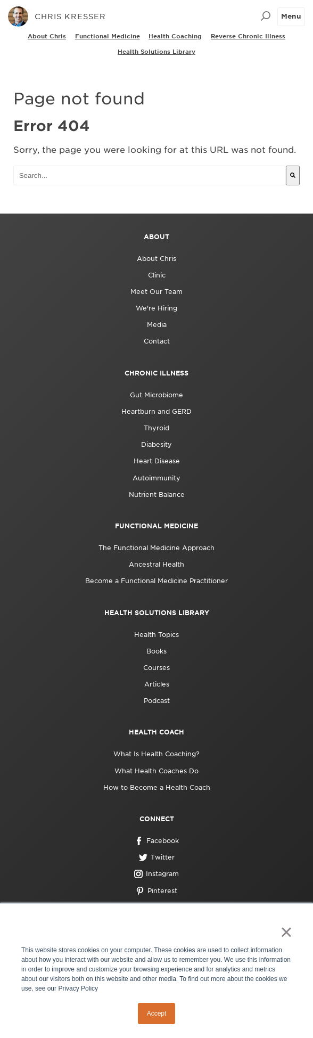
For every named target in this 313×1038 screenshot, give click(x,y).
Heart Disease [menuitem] (157, 461)
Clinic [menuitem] (157, 275)
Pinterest (156, 891)
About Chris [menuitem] (47, 36)
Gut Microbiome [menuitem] (156, 395)
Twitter (157, 857)
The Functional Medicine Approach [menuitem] (156, 548)
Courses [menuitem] (156, 668)
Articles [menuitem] (156, 684)
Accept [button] (157, 1013)
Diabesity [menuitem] (156, 444)
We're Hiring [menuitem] (156, 308)
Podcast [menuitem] (157, 701)
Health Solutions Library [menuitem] (156, 51)
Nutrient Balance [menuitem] (157, 494)
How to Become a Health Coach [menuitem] (156, 787)
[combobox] (149, 175)
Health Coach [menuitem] (156, 732)
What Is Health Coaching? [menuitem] (156, 754)
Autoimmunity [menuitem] (156, 478)
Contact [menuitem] (157, 341)
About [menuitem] (156, 237)
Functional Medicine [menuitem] (107, 36)
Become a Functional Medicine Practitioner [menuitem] (156, 581)
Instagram (156, 874)
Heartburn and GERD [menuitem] (156, 411)
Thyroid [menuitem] (156, 428)
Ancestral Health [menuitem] (156, 564)
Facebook (157, 841)
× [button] (286, 932)
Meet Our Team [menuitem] (156, 292)
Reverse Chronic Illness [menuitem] (248, 36)
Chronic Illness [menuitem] (156, 373)
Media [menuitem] (157, 325)
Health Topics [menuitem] (156, 635)
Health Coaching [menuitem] (175, 36)
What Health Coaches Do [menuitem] (156, 771)
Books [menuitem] (156, 651)
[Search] (293, 175)
